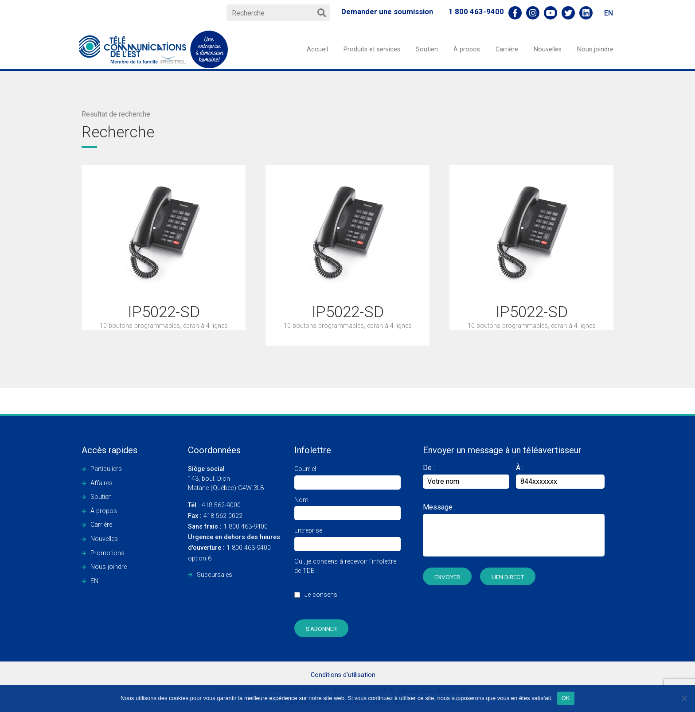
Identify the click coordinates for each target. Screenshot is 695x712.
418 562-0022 (215, 516)
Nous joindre (595, 49)
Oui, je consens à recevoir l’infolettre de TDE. (347, 583)
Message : (439, 507)
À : (519, 467)
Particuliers (106, 469)
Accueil (317, 49)
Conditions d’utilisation (343, 675)
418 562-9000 (214, 505)
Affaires (101, 483)
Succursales (214, 575)
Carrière (507, 49)
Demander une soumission (387, 11)
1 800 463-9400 (476, 11)
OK (566, 698)
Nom (347, 506)
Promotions (107, 553)
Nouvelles (548, 49)
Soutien (427, 49)
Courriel (347, 475)
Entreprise (347, 537)
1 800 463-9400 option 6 (234, 547)
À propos (466, 49)
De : (466, 476)
